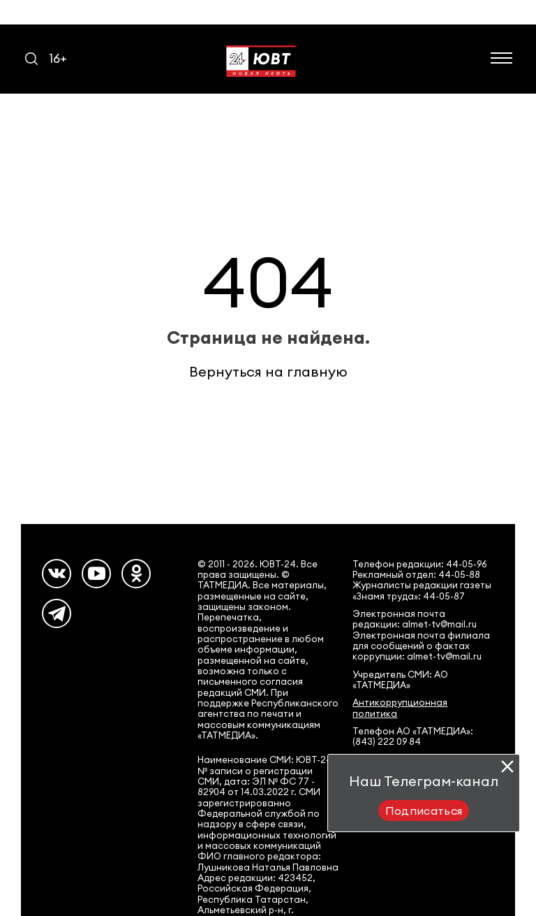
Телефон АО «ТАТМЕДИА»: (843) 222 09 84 (412, 736)
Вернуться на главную (268, 371)
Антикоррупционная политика (399, 707)
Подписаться (424, 810)
